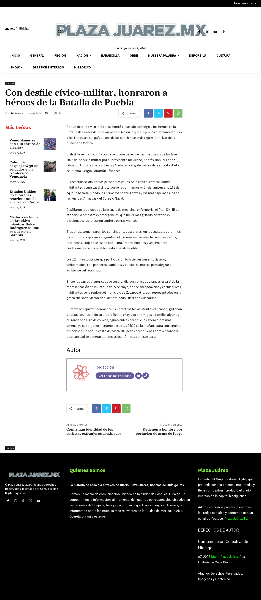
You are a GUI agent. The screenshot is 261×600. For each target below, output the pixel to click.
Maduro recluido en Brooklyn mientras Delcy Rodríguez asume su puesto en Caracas (24, 226)
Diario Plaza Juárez (225, 557)
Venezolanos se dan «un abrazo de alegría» (24, 144)
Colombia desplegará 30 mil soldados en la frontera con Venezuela (24, 169)
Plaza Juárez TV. (236, 519)
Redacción (16, 113)
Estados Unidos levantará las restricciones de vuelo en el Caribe (24, 197)
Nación (10, 83)
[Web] (145, 375)
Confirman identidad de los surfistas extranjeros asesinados (93, 431)
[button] (59, 31)
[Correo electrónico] (138, 375)
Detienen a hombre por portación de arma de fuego (159, 431)
